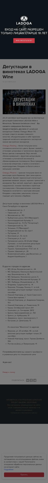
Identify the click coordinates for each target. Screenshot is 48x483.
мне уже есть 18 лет (24, 40)
